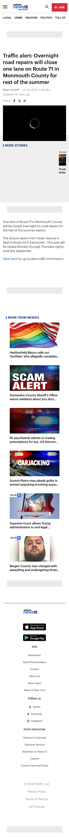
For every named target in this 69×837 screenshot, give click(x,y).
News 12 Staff (11, 90)
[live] (60, 7)
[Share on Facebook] (14, 100)
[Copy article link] (24, 100)
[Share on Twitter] (19, 100)
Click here (10, 259)
